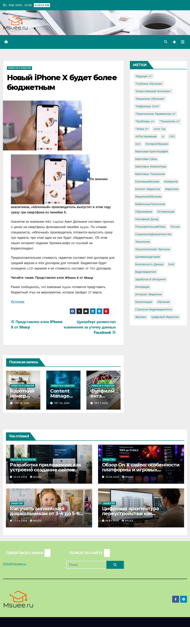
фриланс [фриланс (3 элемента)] (141, 317)
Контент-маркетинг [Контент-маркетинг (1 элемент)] (147, 189)
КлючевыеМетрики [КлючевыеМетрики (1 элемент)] (147, 181)
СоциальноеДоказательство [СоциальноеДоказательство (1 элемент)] (153, 234)
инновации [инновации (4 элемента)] (142, 286)
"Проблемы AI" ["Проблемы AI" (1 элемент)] (145, 121)
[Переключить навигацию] (182, 42)
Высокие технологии (23, 460)
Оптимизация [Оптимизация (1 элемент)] (166, 211)
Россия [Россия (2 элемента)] (175, 226)
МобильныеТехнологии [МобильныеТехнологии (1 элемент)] (150, 204)
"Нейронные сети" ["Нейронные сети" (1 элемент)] (147, 106)
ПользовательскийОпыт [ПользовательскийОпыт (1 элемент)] (150, 226)
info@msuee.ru (14, 564)
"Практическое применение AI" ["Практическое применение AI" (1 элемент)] (155, 113)
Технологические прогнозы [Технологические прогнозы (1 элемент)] (152, 249)
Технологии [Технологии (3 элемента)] (142, 241)
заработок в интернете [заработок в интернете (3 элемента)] (150, 279)
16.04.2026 (113, 520)
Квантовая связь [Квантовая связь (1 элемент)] (146, 159)
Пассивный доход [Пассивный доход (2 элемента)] (146, 219)
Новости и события (19, 68)
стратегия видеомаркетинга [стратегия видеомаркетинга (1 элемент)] (153, 309)
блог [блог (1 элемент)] (171, 264)
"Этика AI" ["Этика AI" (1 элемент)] (142, 128)
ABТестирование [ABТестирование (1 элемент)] (146, 136)
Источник (17, 302)
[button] (165, 42)
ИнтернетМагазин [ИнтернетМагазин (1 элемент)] (157, 144)
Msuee (36, 477)
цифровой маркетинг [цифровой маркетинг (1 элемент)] (165, 317)
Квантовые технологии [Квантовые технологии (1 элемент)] (150, 174)
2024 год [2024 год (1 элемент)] (159, 128)
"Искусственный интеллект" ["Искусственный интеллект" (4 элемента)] (153, 91)
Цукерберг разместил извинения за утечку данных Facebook (90, 327)
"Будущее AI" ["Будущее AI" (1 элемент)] (143, 76)
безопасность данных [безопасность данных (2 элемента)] (149, 264)
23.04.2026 (21, 477)
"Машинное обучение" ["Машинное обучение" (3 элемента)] (150, 98)
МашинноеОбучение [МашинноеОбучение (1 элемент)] (148, 196)
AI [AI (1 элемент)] (163, 136)
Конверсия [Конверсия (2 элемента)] (171, 181)
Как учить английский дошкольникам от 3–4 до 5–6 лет (44, 513)
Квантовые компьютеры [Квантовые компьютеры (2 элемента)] (150, 166)
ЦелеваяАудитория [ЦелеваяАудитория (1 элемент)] (147, 256)
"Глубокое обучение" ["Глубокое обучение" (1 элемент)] (149, 83)
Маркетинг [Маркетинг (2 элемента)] (172, 189)
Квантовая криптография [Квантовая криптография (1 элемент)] (151, 151)
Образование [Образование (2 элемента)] (143, 211)
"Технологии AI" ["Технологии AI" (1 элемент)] (169, 121)
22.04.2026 (21, 520)
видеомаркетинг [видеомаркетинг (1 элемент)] (145, 271)
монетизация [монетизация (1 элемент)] (143, 302)
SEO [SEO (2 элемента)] (138, 144)
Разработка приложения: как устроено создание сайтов (45, 467)
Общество (109, 460)
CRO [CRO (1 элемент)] (172, 136)
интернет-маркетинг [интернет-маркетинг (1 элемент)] (148, 294)
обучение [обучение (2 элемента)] (163, 302)
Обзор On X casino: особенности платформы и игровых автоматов (141, 470)
